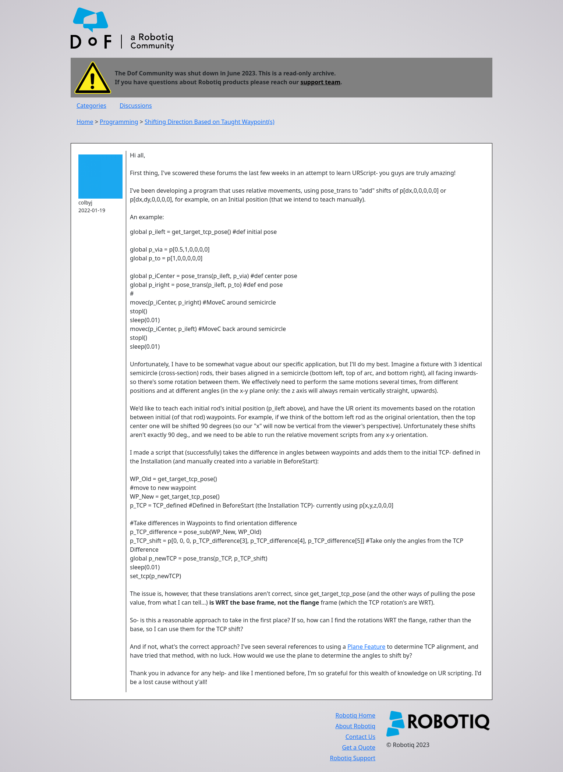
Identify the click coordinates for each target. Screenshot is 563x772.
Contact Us (360, 737)
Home (85, 122)
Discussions (136, 106)
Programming (119, 122)
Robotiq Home (355, 715)
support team (320, 82)
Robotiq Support (352, 758)
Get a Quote (358, 747)
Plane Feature (366, 647)
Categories (91, 106)
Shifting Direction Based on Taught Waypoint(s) (210, 122)
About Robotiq (355, 726)
